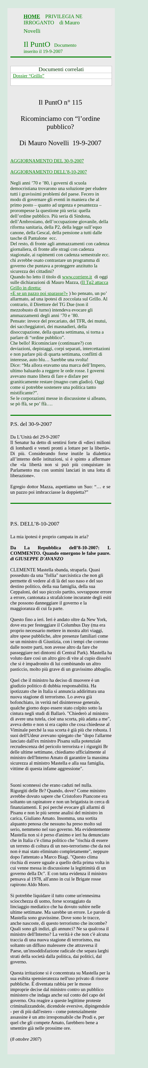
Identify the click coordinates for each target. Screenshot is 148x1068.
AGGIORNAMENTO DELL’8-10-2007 (48, 171)
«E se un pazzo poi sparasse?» (39, 293)
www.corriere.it (77, 276)
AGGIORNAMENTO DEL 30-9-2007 (47, 160)
